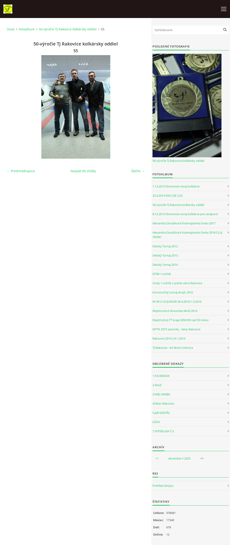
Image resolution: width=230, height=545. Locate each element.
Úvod (10, 29)
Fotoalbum (27, 29)
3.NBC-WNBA (161, 394)
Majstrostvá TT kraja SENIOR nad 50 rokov (181, 320)
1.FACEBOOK (161, 376)
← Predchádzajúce (21, 171)
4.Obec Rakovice (163, 403)
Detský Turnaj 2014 (165, 265)
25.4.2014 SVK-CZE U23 (167, 196)
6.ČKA (156, 422)
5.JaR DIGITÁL (161, 413)
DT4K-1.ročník (162, 274)
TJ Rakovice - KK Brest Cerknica (173, 348)
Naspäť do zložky (83, 171)
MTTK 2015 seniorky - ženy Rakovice (176, 329)
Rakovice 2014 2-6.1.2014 (169, 338)
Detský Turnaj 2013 (165, 255)
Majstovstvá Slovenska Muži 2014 (175, 311)
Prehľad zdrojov (163, 486)
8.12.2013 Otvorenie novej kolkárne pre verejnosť (185, 214)
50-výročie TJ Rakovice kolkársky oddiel (68, 29)
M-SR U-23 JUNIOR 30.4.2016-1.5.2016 (177, 302)
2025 (187, 458)
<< (157, 458)
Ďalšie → (138, 171)
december (175, 458)
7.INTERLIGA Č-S (163, 431)
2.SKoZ (157, 385)
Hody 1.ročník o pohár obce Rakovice (177, 283)
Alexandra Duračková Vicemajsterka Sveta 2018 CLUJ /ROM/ (187, 234)
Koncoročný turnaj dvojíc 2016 (173, 292)
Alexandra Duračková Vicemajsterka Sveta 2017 (184, 223)
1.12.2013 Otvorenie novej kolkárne (176, 186)
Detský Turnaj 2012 (165, 246)
